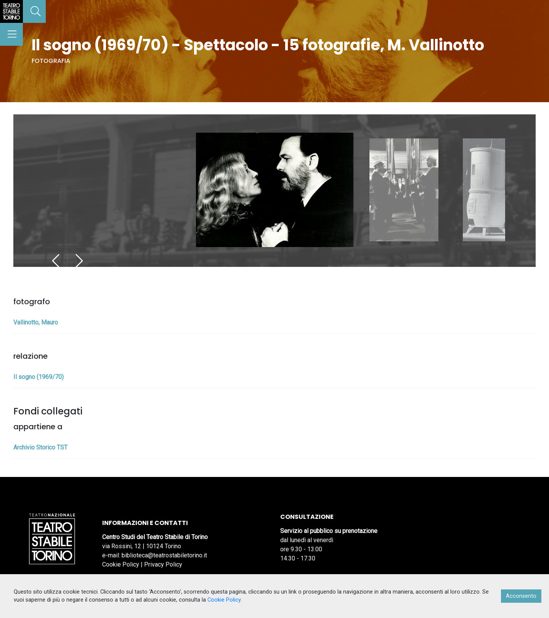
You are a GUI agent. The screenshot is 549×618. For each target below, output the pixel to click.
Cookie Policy (120, 564)
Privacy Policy (163, 564)
